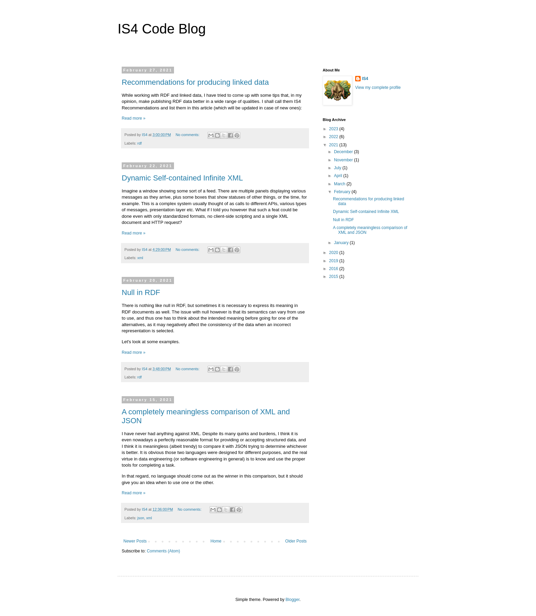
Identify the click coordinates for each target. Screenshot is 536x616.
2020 (334, 252)
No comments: (188, 135)
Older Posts (296, 541)
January (342, 242)
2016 (334, 268)
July (338, 167)
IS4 (365, 78)
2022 (334, 136)
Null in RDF (141, 292)
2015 (334, 276)
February (342, 191)
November (344, 160)
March (340, 184)
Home (216, 541)
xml (140, 258)
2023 (334, 128)
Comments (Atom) (163, 551)
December (344, 151)
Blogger (292, 599)
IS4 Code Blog (162, 28)
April (338, 175)
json (140, 518)
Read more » (133, 118)
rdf (139, 143)
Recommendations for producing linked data (195, 82)
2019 (334, 260)
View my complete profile (378, 87)
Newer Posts (135, 541)
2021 (334, 145)
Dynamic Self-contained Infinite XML (182, 178)
